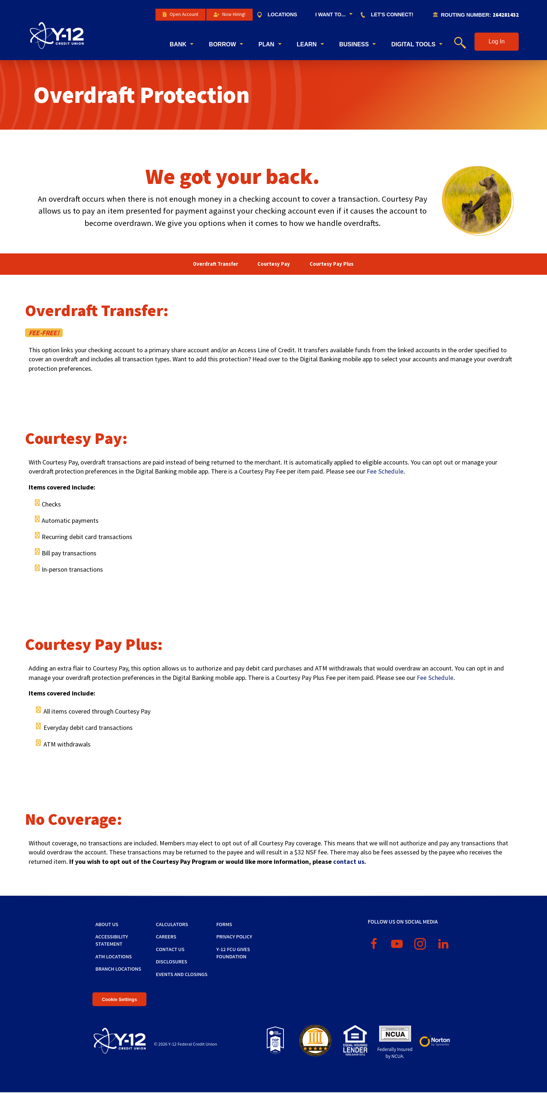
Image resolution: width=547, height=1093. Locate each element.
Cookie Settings (119, 999)
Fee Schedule (384, 472)
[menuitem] (280, 14)
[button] (496, 42)
